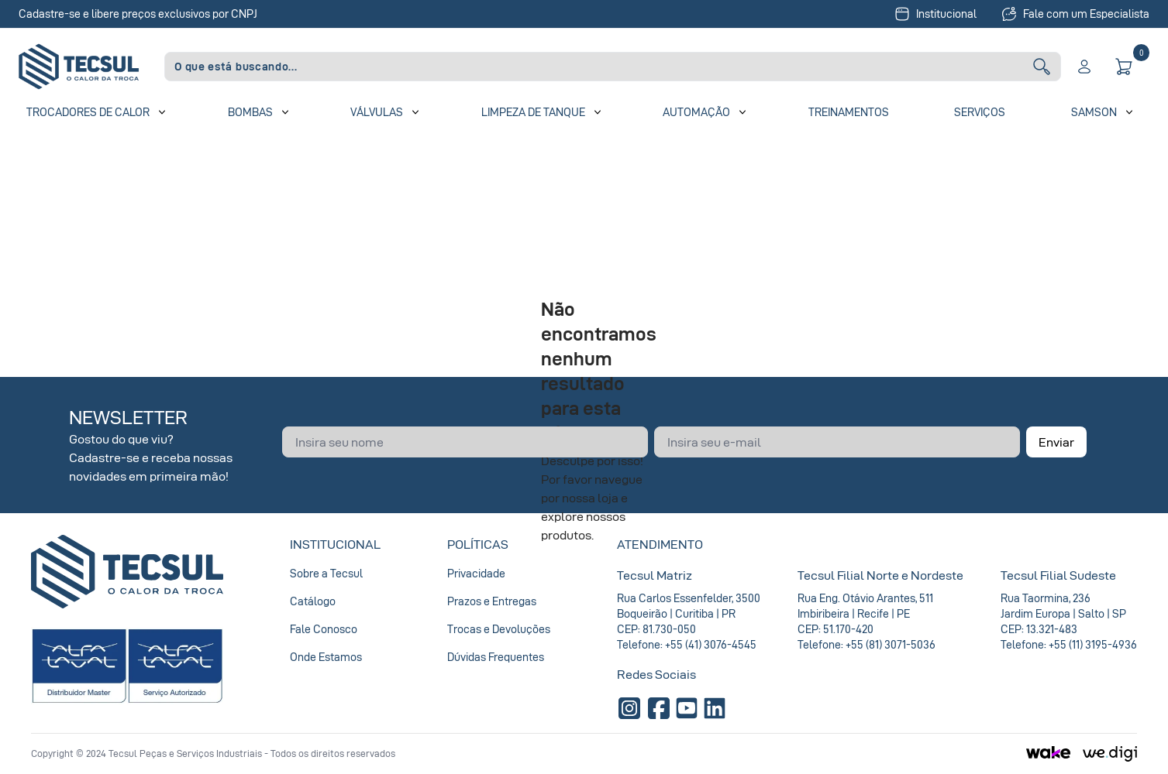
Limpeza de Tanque (533, 111)
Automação (696, 111)
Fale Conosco (323, 628)
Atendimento (660, 544)
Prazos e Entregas (491, 601)
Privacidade (476, 573)
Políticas (477, 544)
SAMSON (1094, 111)
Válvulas (376, 111)
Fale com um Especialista (1075, 14)
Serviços (979, 111)
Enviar (1056, 442)
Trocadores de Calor (88, 111)
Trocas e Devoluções (498, 628)
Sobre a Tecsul (326, 573)
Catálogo (313, 601)
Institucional (935, 14)
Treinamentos (848, 111)
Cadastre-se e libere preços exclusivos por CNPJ (138, 13)
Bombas (250, 111)
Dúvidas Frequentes (495, 656)
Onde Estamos (326, 656)
